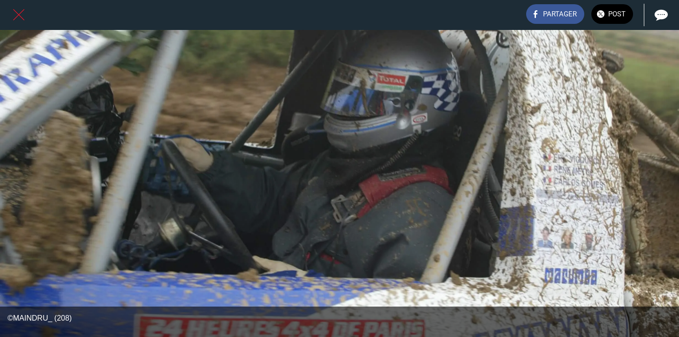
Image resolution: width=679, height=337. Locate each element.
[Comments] (660, 15)
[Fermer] (18, 15)
